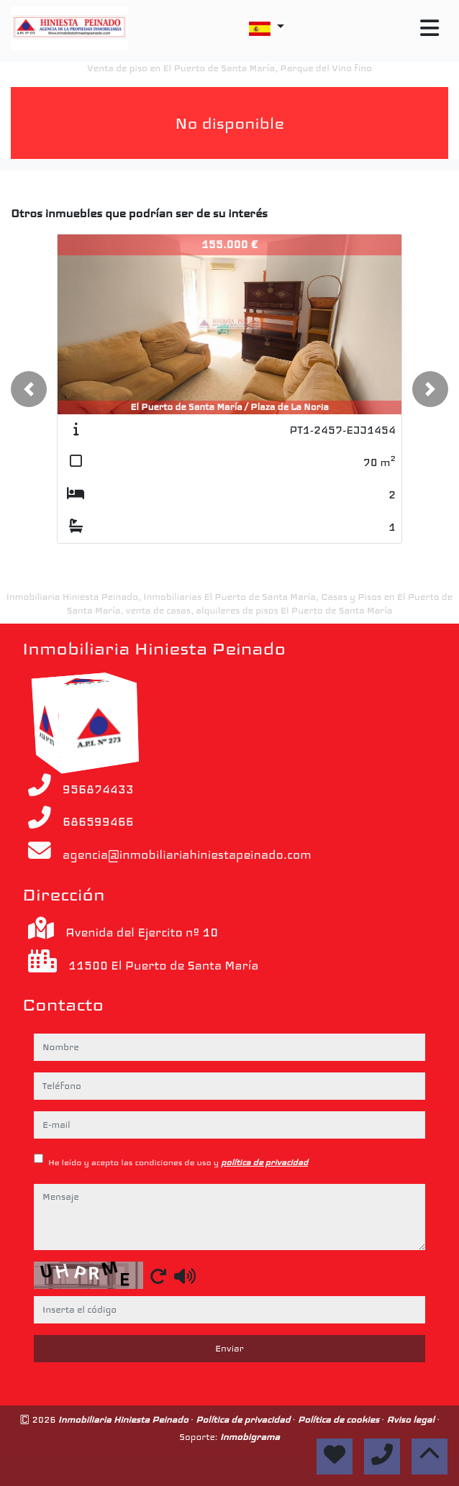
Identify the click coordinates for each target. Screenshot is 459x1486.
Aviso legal (411, 1419)
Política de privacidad (244, 1419)
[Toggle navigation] (429, 28)
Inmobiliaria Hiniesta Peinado (124, 1419)
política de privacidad (264, 1162)
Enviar (229, 1348)
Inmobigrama (250, 1436)
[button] (29, 389)
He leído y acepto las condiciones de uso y (178, 1162)
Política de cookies (340, 1419)
